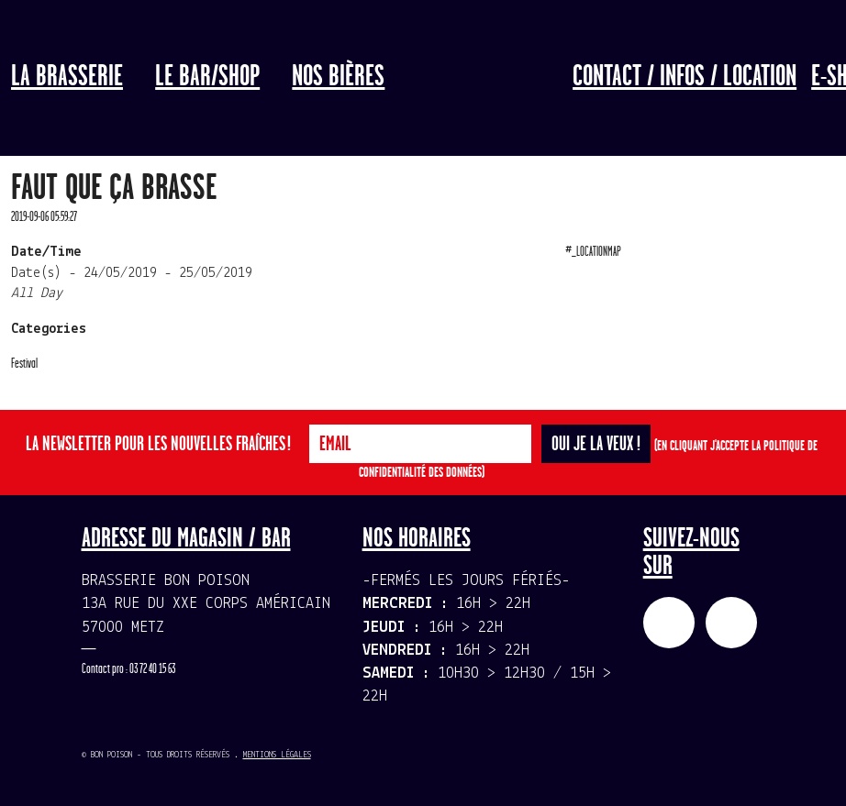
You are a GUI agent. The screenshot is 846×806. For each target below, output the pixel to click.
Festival (24, 363)
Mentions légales (277, 755)
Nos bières (338, 77)
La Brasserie (67, 77)
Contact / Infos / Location (684, 77)
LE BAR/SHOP (207, 77)
